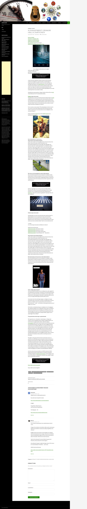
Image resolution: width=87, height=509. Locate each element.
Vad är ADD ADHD (31, 22)
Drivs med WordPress (5, 507)
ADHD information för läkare (33, 41)
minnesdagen (30, 323)
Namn (29, 482)
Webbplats (30, 492)
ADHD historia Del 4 (32, 232)
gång (53, 97)
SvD (53, 92)
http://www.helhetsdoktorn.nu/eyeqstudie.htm (40, 400)
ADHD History (39, 22)
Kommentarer (4, 31)
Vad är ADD (3, 100)
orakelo (37, 34)
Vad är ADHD (7, 100)
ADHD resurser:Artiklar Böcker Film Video (36, 44)
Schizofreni (65, 22)
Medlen (29, 96)
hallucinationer (42, 84)
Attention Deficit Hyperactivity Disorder (39, 371)
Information (54, 22)
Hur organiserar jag (31, 42)
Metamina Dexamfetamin (5, 102)
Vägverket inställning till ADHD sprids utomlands (41, 378)
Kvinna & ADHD (31, 37)
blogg (37, 113)
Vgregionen (30, 192)
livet (34, 115)
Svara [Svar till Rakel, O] (33, 453)
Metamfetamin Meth (5, 112)
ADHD (30, 371)
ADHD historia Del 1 (32, 228)
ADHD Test (44, 22)
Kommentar (30, 468)
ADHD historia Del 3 (32, 231)
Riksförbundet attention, (41, 353)
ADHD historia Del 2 (32, 230)
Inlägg (3, 29)
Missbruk (59, 22)
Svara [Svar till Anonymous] (33, 415)
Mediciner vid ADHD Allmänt (33, 40)
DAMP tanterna (46, 113)
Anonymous (33, 392)
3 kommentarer (43, 34)
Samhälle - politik (31, 28)
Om (27, 22)
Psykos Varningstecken (5, 56)
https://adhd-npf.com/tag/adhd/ (34, 365)
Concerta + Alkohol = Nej (5, 109)
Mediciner (48, 22)
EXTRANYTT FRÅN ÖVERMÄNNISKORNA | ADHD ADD (43, 459)
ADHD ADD (4, 22)
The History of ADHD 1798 (33, 38)
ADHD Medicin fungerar (5, 47)
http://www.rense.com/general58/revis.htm (39, 412)
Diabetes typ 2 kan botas (5, 46)
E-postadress (31, 487)
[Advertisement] (6, 78)
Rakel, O (32, 420)
